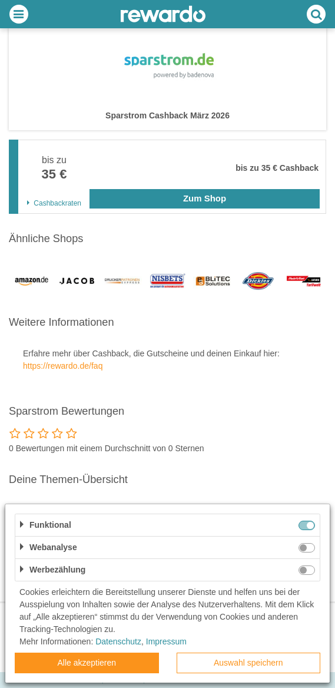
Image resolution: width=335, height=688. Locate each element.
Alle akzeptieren (86, 662)
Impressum (166, 641)
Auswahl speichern (248, 662)
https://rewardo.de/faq (62, 366)
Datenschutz (118, 641)
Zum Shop (204, 198)
